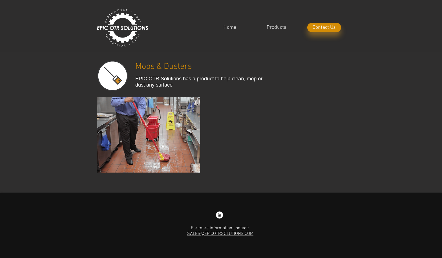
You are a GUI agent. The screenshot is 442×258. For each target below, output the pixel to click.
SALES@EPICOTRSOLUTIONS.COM (220, 234)
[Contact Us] (324, 27)
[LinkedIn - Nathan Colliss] (219, 215)
